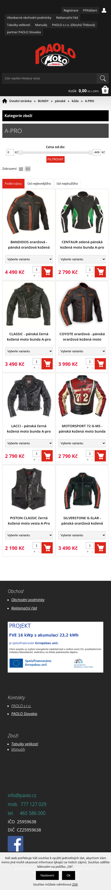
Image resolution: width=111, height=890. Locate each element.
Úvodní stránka (20, 101)
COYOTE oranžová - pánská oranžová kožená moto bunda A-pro (82, 336)
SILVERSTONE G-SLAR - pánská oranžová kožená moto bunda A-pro (82, 520)
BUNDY (43, 101)
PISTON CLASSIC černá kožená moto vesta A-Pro (29, 520)
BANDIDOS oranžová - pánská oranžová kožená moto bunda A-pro (29, 244)
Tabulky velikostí (18, 25)
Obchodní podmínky (28, 599)
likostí (33, 744)
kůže (75, 101)
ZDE (75, 884)
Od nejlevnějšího (39, 183)
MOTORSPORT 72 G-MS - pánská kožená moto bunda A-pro (82, 428)
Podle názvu (13, 183)
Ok (69, 875)
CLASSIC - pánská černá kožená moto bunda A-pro (29, 336)
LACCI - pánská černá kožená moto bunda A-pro (29, 428)
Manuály (41, 25)
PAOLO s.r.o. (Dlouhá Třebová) (73, 25)
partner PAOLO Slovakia (24, 32)
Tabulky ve (19, 744)
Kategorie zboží (56, 116)
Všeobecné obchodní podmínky (29, 17)
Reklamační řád (67, 17)
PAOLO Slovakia (24, 713)
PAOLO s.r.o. (21, 705)
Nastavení (47, 875)
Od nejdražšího (67, 183)
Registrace (71, 10)
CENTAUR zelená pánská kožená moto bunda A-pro (82, 244)
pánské (60, 101)
